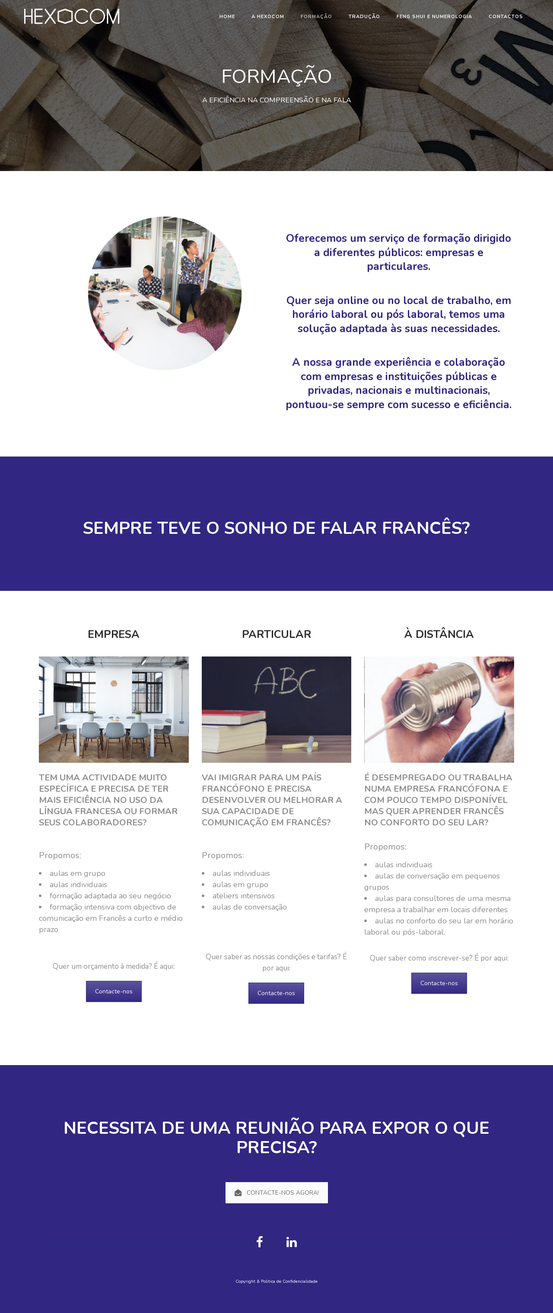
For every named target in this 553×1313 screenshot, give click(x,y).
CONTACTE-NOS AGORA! (277, 1193)
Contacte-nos (114, 991)
